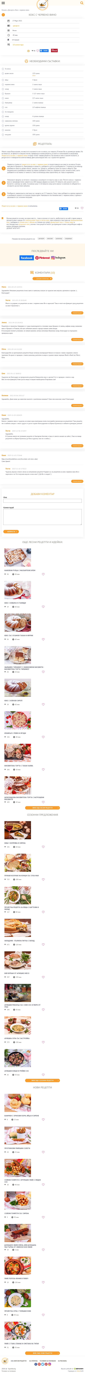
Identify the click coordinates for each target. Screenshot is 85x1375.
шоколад (59, 238)
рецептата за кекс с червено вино (35, 164)
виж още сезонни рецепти (42, 1080)
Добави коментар (43, 279)
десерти (16, 26)
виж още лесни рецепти (42, 808)
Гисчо (8, 300)
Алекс (4, 322)
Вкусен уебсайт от (72, 1369)
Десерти (11, 10)
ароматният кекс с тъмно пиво (61, 222)
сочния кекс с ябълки (27, 222)
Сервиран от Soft (75, 1371)
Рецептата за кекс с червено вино (15, 155)
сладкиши (68, 238)
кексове (50, 238)
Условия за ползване (9, 1371)
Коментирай (77, 313)
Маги (4, 287)
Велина (5, 395)
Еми (3, 373)
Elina (4, 349)
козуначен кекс (24, 224)
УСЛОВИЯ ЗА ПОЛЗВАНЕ (48, 1361)
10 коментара (18, 45)
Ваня (4, 415)
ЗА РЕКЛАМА (62, 1361)
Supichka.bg (12, 1369)
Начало (4, 10)
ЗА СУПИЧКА (33, 1361)
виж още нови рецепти (42, 1353)
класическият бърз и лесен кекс (37, 220)
